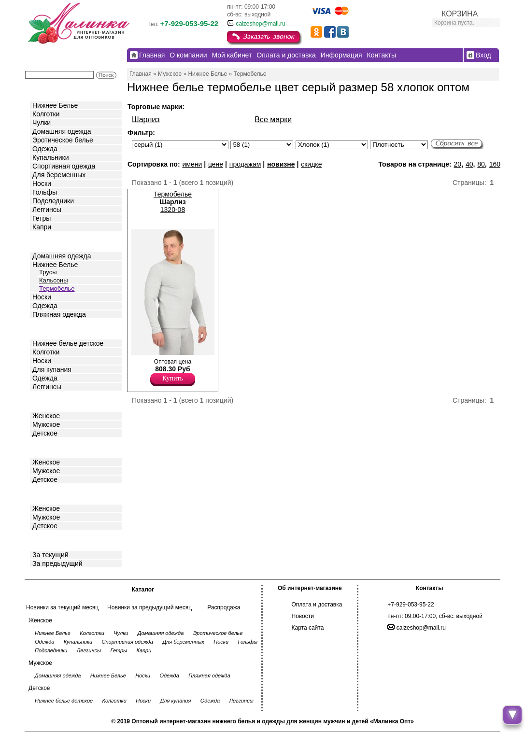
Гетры (41, 218)
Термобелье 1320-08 (173, 201)
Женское (46, 416)
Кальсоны (53, 280)
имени (192, 164)
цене (215, 164)
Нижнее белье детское (67, 343)
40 (469, 164)
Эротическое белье (62, 140)
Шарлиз (146, 119)
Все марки (273, 119)
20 (458, 164)
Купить (172, 378)
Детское (45, 328)
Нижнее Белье (55, 105)
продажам (245, 164)
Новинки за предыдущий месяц (149, 607)
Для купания (51, 369)
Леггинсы (46, 209)
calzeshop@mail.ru (260, 23)
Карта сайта (308, 627)
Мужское (46, 424)
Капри (41, 227)
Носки (41, 183)
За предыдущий (57, 563)
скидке (311, 164)
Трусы (48, 272)
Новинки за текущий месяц (62, 607)
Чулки (41, 123)
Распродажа (223, 607)
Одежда (44, 149)
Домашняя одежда (61, 131)
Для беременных (58, 175)
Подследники (53, 201)
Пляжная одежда (59, 314)
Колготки (45, 114)
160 (494, 164)
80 (481, 164)
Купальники (50, 157)
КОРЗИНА (459, 14)
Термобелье (57, 288)
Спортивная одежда (63, 166)
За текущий (50, 555)
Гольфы (44, 192)
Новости (303, 616)
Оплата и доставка (317, 604)
